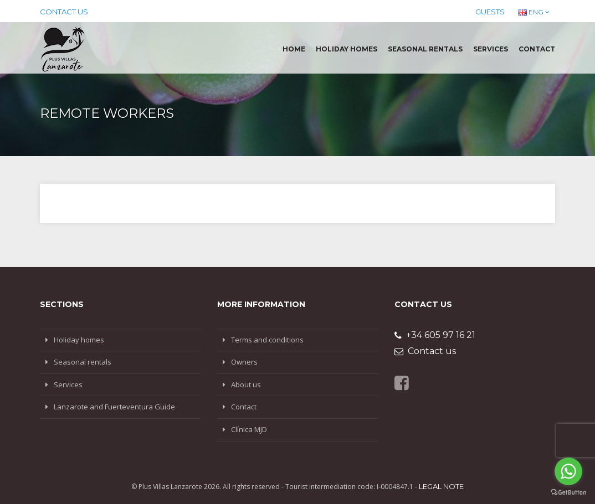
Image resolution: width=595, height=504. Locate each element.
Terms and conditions (267, 340)
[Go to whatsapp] (568, 471)
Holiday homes (346, 49)
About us (246, 384)
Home (294, 49)
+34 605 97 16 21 (434, 335)
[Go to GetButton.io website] (568, 492)
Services (490, 49)
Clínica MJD (249, 429)
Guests (490, 11)
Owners (244, 362)
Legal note (441, 486)
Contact (537, 49)
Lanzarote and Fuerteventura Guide (114, 407)
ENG (534, 12)
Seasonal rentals (425, 49)
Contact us (64, 11)
